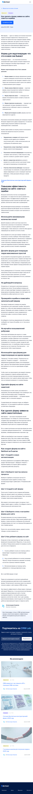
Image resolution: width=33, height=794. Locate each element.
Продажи (11, 13)
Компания (4, 790)
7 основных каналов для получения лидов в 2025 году (16, 750)
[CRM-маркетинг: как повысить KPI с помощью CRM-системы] (16, 669)
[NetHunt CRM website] (5, 786)
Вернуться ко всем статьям (9, 8)
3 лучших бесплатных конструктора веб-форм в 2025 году (15, 717)
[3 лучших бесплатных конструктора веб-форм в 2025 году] (16, 702)
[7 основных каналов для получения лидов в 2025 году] (16, 735)
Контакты (29, 790)
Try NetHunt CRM (7, 23)
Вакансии (20, 790)
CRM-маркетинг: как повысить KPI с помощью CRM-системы (14, 684)
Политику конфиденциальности (23, 650)
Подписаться (26, 639)
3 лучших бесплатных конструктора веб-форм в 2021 (16, 181)
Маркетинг (4, 13)
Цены (12, 790)
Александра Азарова (12, 689)
